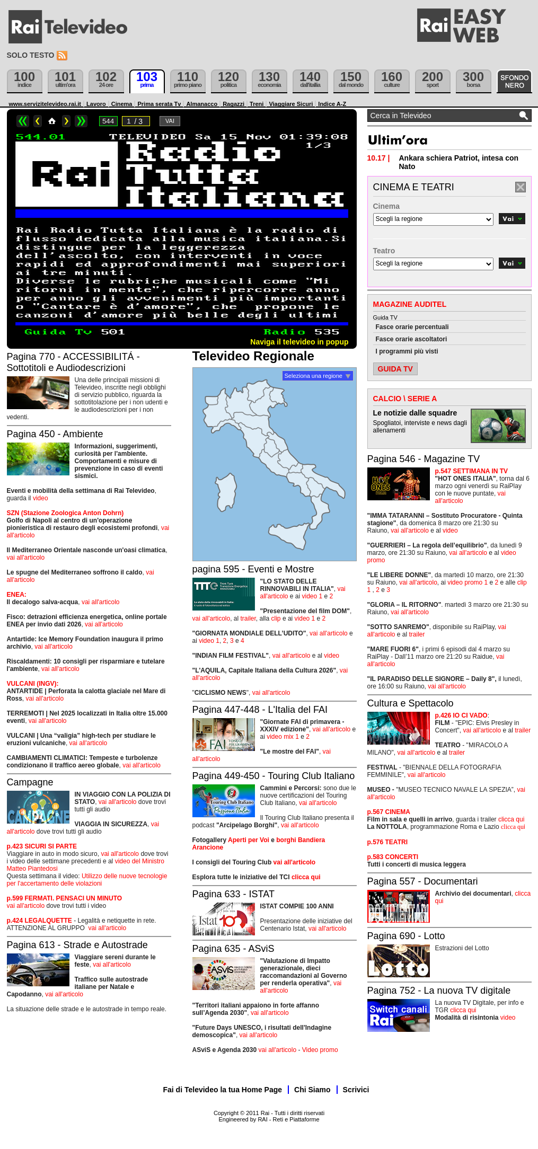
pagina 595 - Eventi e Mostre (253, 569)
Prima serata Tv (159, 104)
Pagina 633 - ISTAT (233, 894)
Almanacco (201, 104)
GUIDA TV (395, 369)
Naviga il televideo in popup (299, 342)
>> (81, 121)
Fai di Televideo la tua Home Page (223, 1089)
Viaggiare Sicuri (291, 104)
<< (22, 121)
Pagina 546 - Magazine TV (423, 459)
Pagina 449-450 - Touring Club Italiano (273, 776)
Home (52, 121)
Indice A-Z (332, 104)
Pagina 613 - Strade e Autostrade (77, 945)
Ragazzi (233, 104)
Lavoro (96, 104)
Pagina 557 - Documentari (422, 881)
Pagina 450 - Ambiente (55, 434)
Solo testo (31, 55)
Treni (256, 104)
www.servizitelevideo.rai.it (45, 104)
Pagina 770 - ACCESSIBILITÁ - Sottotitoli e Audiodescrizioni (73, 362)
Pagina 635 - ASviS (233, 948)
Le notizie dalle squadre (415, 413)
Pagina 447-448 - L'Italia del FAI (260, 709)
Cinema (122, 104)
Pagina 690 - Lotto (406, 936)
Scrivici (356, 1089)
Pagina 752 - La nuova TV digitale (439, 990)
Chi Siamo (312, 1089)
